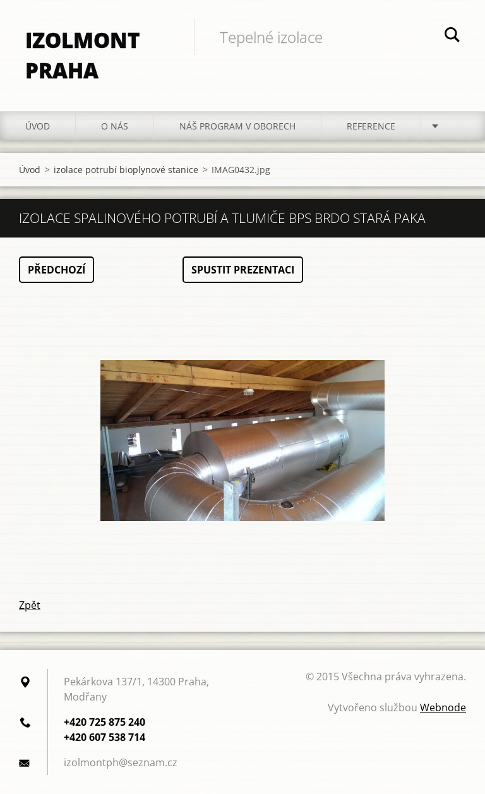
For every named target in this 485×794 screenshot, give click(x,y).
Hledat (452, 36)
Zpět (29, 605)
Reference (371, 126)
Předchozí (56, 270)
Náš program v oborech (237, 126)
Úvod (37, 126)
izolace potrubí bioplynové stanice (126, 170)
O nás (114, 126)
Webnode (443, 707)
